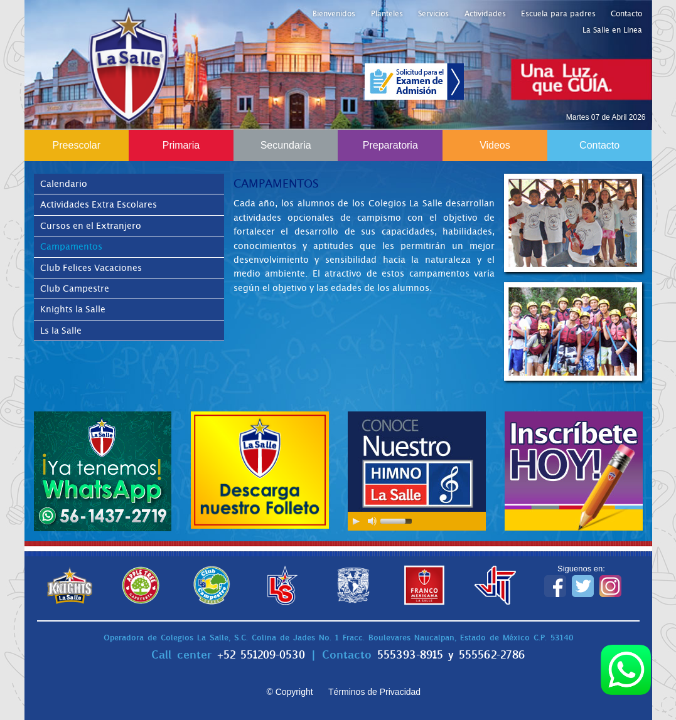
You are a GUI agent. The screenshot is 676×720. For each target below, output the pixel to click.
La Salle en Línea (612, 30)
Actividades (485, 13)
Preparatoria (390, 145)
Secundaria (285, 145)
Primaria (181, 145)
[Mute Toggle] (372, 521)
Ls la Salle (61, 331)
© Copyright (289, 692)
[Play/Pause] (356, 521)
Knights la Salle (72, 309)
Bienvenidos (334, 13)
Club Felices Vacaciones (91, 268)
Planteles (387, 13)
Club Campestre (74, 288)
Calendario (63, 184)
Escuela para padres (558, 13)
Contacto (626, 13)
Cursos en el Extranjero (90, 226)
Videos (495, 145)
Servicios (433, 13)
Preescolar (76, 145)
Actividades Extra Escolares (98, 204)
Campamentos (71, 246)
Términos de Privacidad (374, 692)
